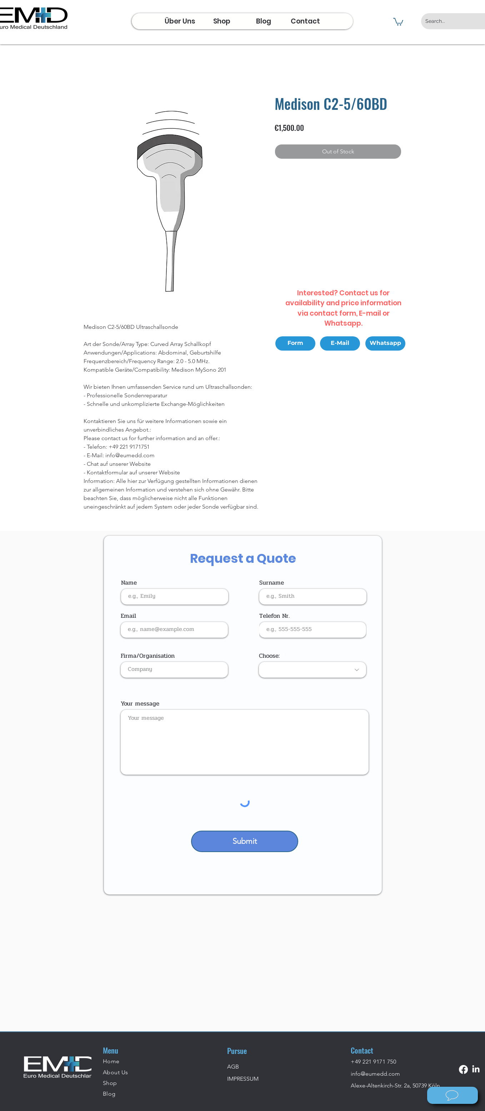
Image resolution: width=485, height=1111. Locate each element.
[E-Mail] (340, 343)
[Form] (295, 343)
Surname (271, 583)
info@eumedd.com (375, 1073)
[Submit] (244, 841)
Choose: (269, 656)
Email (128, 616)
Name (129, 583)
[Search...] (450, 21)
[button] (398, 21)
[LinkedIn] (475, 1069)
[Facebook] (463, 1069)
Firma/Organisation (148, 656)
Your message (140, 703)
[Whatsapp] (385, 343)
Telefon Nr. (274, 616)
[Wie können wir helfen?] (452, 1095)
